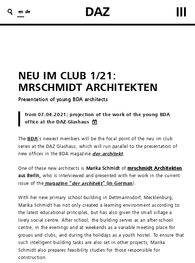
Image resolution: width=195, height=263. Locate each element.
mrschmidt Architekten (154, 168)
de (27, 12)
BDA (32, 139)
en (20, 12)
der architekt (107, 154)
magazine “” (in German (88, 183)
